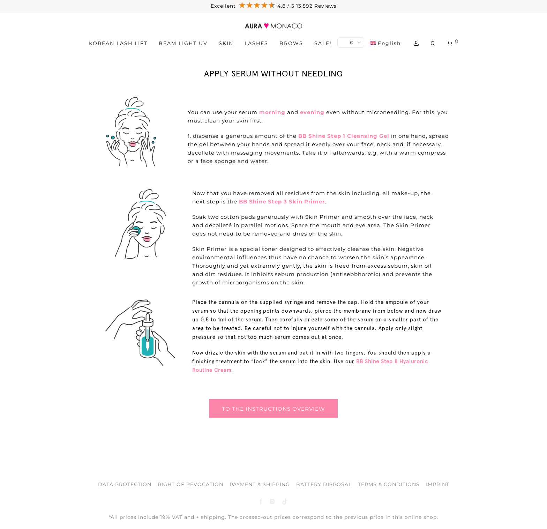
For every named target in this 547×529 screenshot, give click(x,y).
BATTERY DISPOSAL (324, 484)
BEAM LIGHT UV (183, 43)
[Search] (433, 43)
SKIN (226, 43)
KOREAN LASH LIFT (118, 43)
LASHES (256, 43)
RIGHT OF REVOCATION (190, 484)
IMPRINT (437, 484)
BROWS (291, 43)
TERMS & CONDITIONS (389, 484)
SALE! (323, 43)
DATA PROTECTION (124, 484)
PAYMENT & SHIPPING (260, 484)
